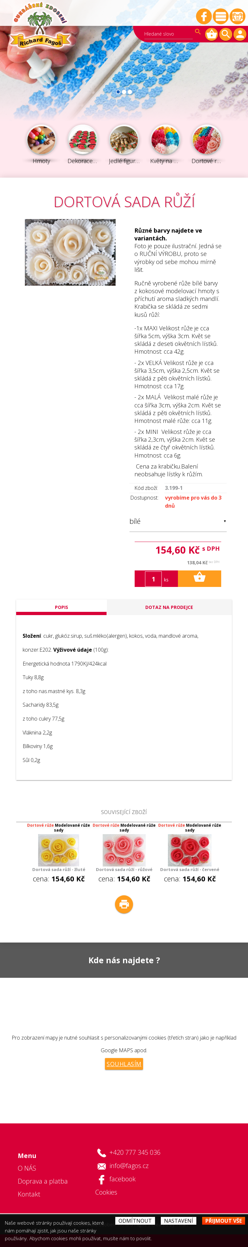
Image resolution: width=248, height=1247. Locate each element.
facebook (122, 1179)
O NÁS (27, 1168)
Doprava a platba (43, 1181)
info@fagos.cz (129, 1165)
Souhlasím (124, 1064)
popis (61, 607)
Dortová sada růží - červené (189, 869)
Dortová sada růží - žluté (58, 869)
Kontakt (29, 1194)
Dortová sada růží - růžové (124, 869)
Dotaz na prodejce (169, 607)
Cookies (106, 1192)
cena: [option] (58, 852)
